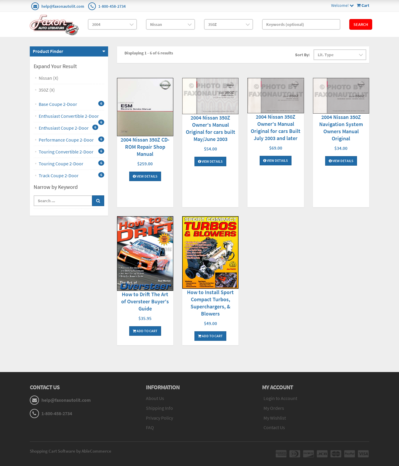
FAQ (150, 427)
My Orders (274, 408)
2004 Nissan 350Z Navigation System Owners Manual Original (341, 128)
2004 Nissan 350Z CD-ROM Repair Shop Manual (145, 146)
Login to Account (280, 398)
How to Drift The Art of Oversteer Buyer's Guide (145, 301)
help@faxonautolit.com (62, 6)
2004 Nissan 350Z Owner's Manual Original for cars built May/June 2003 (210, 128)
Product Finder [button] (48, 51)
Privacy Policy (159, 418)
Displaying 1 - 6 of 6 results (148, 53)
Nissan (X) (48, 78)
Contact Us (274, 427)
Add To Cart (145, 331)
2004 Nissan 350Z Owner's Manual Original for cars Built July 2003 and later (275, 127)
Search (360, 24)
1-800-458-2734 (112, 6)
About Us (155, 398)
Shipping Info (159, 408)
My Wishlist (275, 418)
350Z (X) (47, 90)
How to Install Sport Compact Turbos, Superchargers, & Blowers (210, 303)
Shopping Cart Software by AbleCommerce (70, 451)
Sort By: (302, 54)
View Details (145, 176)
